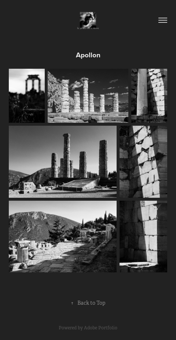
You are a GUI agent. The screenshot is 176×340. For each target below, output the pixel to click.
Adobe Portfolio (100, 328)
